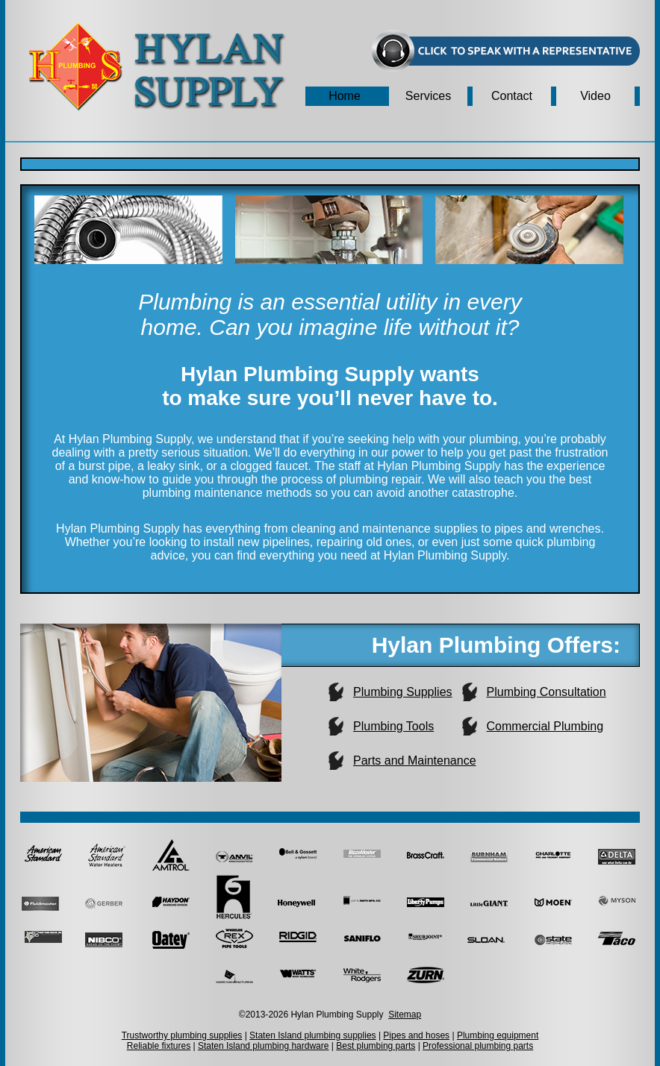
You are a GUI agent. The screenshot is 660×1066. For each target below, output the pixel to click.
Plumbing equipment (497, 1035)
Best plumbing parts (375, 1046)
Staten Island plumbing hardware (263, 1046)
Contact (511, 96)
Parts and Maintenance (414, 760)
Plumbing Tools (393, 726)
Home (345, 96)
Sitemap (404, 1014)
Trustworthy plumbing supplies (182, 1035)
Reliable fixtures (158, 1046)
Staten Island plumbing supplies (312, 1035)
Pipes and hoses (416, 1035)
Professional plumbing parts (478, 1046)
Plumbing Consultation (546, 692)
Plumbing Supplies (402, 692)
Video (595, 96)
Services (428, 96)
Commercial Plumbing (545, 726)
